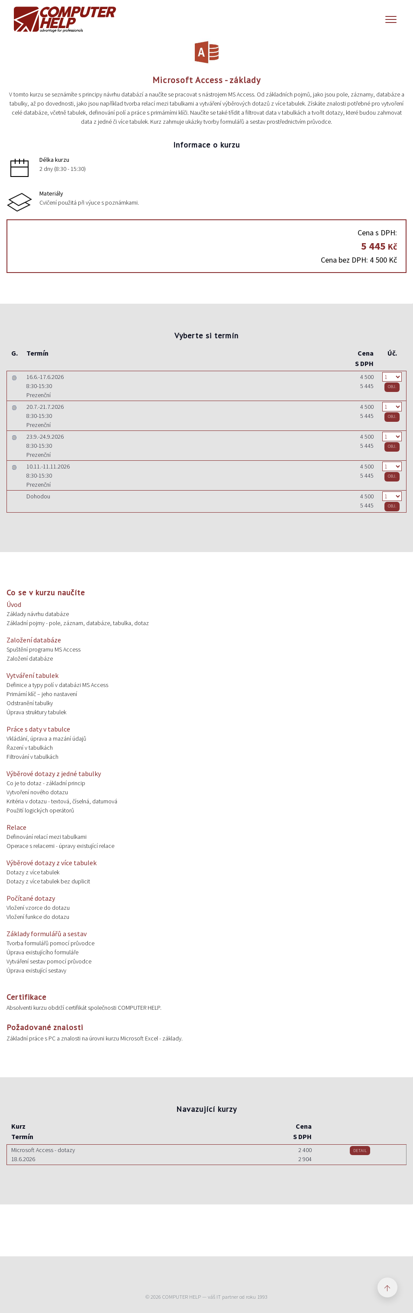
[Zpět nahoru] (387, 1287)
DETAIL (360, 1150)
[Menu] (391, 19)
